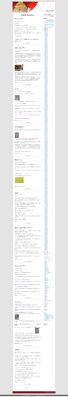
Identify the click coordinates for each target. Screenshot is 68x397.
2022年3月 (46, 77)
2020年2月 (46, 103)
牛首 (45, 289)
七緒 (45, 261)
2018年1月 (46, 128)
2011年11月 (46, 204)
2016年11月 (46, 142)
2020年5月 (46, 100)
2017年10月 (46, 131)
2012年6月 (46, 197)
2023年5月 (46, 63)
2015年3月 (46, 163)
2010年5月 (46, 223)
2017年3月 (46, 138)
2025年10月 (46, 35)
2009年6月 (46, 234)
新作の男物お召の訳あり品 (48, 27)
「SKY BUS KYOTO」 (22, 313)
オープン (17, 88)
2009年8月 (46, 232)
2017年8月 (46, 133)
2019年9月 (46, 108)
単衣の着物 (46, 267)
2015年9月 (46, 157)
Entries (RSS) (47, 392)
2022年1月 (46, 79)
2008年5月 (46, 248)
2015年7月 (46, 159)
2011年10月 (46, 205)
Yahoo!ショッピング (47, 253)
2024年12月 (46, 44)
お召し (45, 254)
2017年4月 (46, 137)
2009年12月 (46, 228)
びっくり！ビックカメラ (20, 265)
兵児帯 (45, 264)
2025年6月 (46, 38)
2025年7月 (46, 37)
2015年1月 (46, 165)
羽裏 (45, 298)
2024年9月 (46, 46)
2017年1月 (46, 140)
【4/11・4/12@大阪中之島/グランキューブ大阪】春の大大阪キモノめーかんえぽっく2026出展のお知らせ (49, 20)
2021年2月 (46, 91)
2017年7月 (46, 134)
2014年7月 (46, 171)
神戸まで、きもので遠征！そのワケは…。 (24, 227)
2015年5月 (46, 161)
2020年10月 (46, 95)
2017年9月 (46, 132)
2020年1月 (46, 104)
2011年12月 (46, 203)
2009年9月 (46, 231)
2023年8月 (46, 60)
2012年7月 (46, 196)
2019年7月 (46, 110)
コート (45, 255)
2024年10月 (46, 45)
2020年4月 (46, 101)
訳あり (45, 303)
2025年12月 (46, 33)
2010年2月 (46, 226)
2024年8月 (46, 47)
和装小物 (46, 269)
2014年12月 (46, 166)
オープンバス (18, 301)
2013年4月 (46, 187)
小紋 (29, 345)
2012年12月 (46, 191)
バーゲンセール (47, 258)
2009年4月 (46, 236)
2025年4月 (46, 40)
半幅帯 (45, 265)
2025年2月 (46, 42)
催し (45, 263)
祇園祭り (46, 293)
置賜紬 (45, 296)
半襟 (45, 266)
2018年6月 (46, 124)
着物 (30, 84)
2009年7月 (46, 233)
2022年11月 (46, 69)
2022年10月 (46, 70)
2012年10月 (46, 193)
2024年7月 (46, 48)
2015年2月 (46, 164)
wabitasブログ (20, 6)
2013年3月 (46, 188)
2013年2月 (46, 189)
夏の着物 (46, 270)
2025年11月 (46, 34)
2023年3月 (46, 65)
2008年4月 (46, 249)
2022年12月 (46, 68)
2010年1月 (46, 227)
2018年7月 (46, 123)
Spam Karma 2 (34, 395)
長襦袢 (45, 304)
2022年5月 (46, 75)
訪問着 (45, 302)
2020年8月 (46, 97)
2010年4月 (46, 224)
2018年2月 (46, 127)
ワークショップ (47, 260)
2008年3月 (46, 250)
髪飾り (45, 306)
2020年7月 (46, 98)
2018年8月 (46, 122)
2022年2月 (46, 78)
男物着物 (46, 290)
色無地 (45, 299)
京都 (28, 84)
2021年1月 (46, 92)
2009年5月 (46, 235)
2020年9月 (46, 96)
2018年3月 (46, 126)
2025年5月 (46, 39)
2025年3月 (46, 41)
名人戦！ (17, 193)
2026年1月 (46, 32)
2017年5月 (46, 136)
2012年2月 (46, 201)
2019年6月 (46, 111)
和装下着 (46, 268)
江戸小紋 (46, 288)
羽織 (45, 297)
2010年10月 (46, 218)
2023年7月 (46, 61)
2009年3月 (46, 237)
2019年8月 (46, 109)
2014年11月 (46, 167)
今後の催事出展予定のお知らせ (49, 24)
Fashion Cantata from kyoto (29, 129)
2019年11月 (46, 106)
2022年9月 (46, 71)
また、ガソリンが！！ (20, 18)
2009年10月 (46, 230)
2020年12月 (46, 93)
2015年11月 (46, 155)
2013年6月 (46, 185)
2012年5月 (46, 198)
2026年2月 (46, 31)
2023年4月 (46, 64)
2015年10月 (46, 156)
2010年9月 (46, 219)
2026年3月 (46, 30)
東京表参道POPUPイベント (49, 287)
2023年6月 (46, 62)
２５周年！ (17, 349)
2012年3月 (46, 200)
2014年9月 (46, 169)
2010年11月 (46, 217)
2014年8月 (46, 170)
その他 (45, 257)
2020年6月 (46, 99)
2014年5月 (46, 173)
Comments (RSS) (52, 392)
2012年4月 (46, 199)
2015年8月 (46, 158)
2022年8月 (46, 72)
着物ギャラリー (47, 319)
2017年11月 (46, 130)
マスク (45, 259)
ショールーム (46, 256)
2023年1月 (46, 67)
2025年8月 (46, 36)
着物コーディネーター (48, 320)
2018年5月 (46, 125)
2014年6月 (46, 172)
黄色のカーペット (19, 159)
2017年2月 (46, 139)
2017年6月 (46, 135)
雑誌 (45, 305)
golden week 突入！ (20, 47)
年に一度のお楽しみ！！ (20, 126)
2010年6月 (46, 222)
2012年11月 (46, 192)
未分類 (29, 297)
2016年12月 (46, 141)
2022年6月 (46, 74)
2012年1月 (46, 202)
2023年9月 (46, 59)
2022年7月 (46, 73)
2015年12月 (46, 154)
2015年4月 (46, 162)
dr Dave (31, 395)
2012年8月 (46, 195)
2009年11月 (46, 229)
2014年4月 (46, 174)
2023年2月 (46, 66)
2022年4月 (46, 76)
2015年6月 (46, 160)
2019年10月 (46, 107)
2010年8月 (46, 220)
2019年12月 (46, 105)
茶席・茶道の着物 (47, 300)
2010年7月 (46, 221)
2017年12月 (46, 129)
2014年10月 (46, 168)
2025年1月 (46, 43)
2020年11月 (46, 94)
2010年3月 (46, 225)
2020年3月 (46, 102)
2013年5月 (46, 186)
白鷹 (45, 291)
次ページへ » (27, 388)
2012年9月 (46, 194)
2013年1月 (46, 190)
